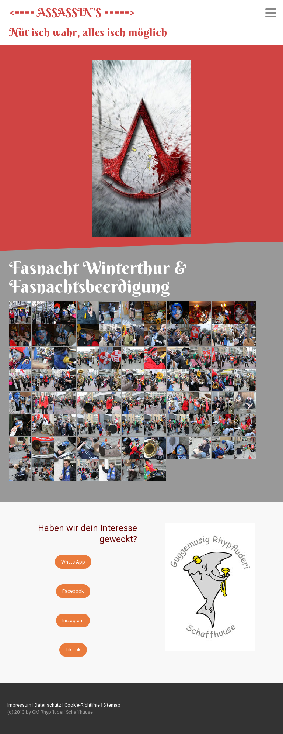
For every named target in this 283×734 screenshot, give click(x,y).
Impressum (19, 705)
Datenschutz (48, 705)
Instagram (73, 620)
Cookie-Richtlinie (82, 705)
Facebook (73, 591)
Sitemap (111, 705)
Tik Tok (73, 649)
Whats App (73, 562)
